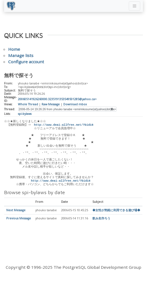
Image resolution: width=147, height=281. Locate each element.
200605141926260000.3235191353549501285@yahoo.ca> (57, 99)
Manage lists (20, 55)
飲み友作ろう (101, 218)
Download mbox (75, 104)
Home (14, 49)
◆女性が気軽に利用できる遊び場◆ (116, 210)
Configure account (26, 61)
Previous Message (18, 218)
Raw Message (51, 104)
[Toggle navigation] (134, 6)
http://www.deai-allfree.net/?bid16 (64, 125)
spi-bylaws (25, 114)
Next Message (16, 210)
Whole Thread (28, 104)
